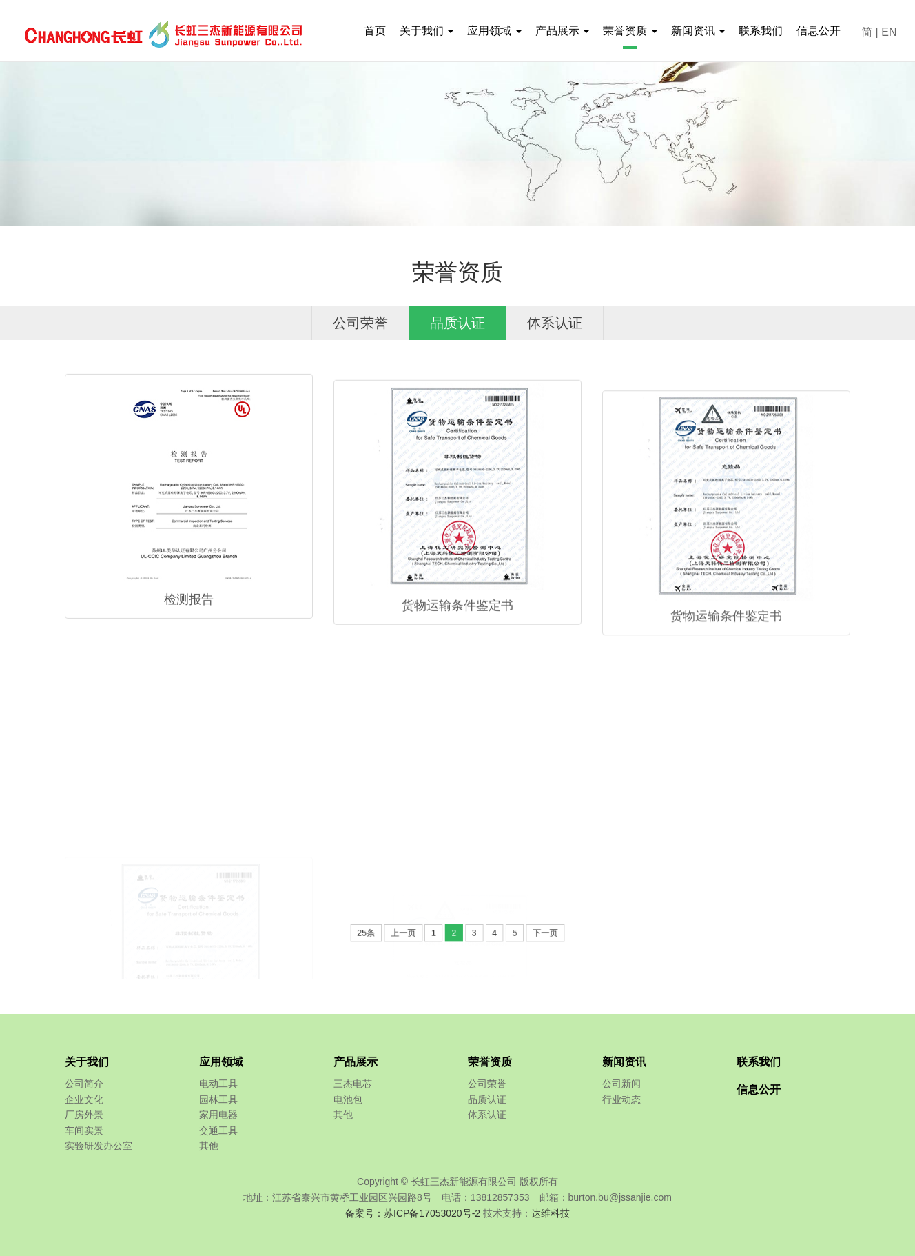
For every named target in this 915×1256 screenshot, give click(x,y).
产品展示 (355, 1062)
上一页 (416, 933)
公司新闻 (621, 1083)
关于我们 (87, 1062)
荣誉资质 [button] (630, 31)
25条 (388, 933)
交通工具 (218, 1130)
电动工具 (218, 1083)
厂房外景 (84, 1114)
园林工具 (218, 1099)
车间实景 (84, 1130)
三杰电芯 (352, 1083)
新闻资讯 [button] (698, 31)
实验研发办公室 (98, 1145)
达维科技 (550, 1213)
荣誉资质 (490, 1062)
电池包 (347, 1099)
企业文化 (84, 1099)
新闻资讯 (624, 1062)
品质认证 (457, 322)
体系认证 (554, 322)
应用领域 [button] (494, 31)
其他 (208, 1145)
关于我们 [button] (426, 31)
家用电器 (218, 1114)
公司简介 (84, 1083)
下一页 (523, 933)
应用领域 (221, 1062)
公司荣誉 (360, 322)
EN (888, 32)
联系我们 (761, 31)
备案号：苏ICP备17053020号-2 (412, 1213)
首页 (375, 31)
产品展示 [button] (562, 31)
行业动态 (621, 1099)
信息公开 (818, 31)
